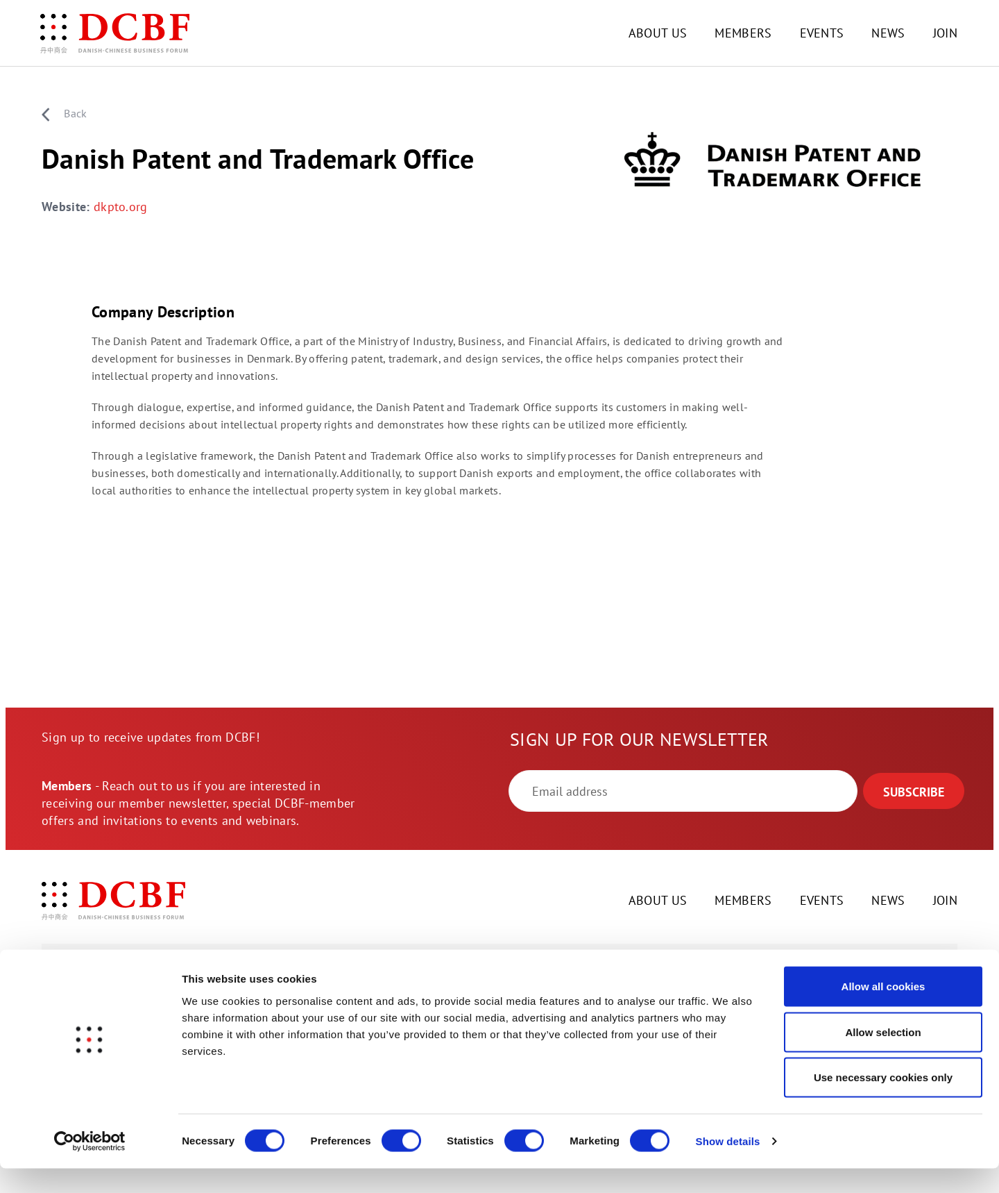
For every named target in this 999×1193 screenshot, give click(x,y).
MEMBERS (743, 33)
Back (64, 114)
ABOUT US (658, 33)
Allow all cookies (883, 1011)
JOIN (945, 33)
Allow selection (883, 1056)
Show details (728, 1165)
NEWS (888, 33)
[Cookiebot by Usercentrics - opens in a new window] (90, 1166)
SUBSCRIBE (913, 793)
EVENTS (822, 33)
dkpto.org (121, 208)
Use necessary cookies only (883, 1102)
